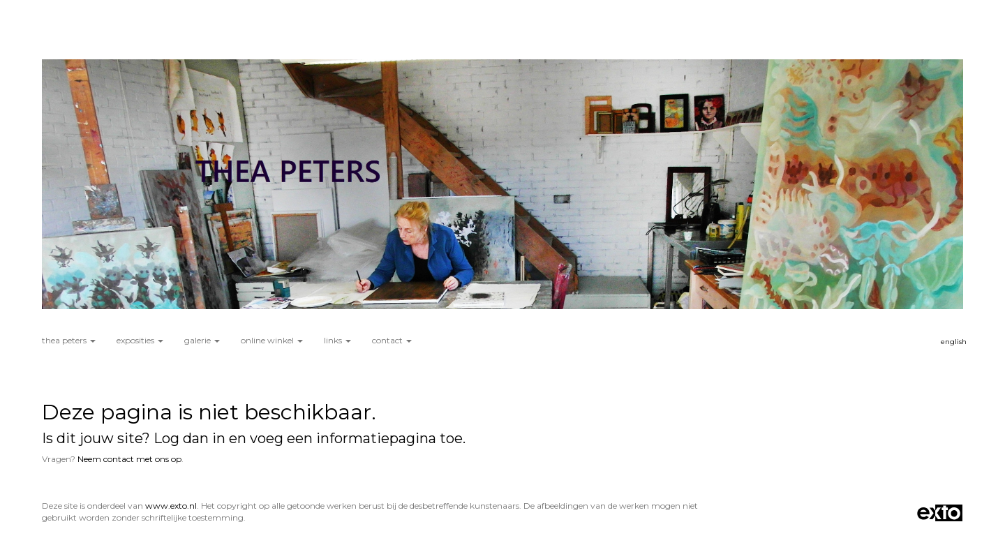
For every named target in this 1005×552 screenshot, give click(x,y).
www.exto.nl (171, 505)
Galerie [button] (202, 340)
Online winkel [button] (272, 340)
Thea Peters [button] (69, 340)
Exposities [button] (140, 340)
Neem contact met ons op (129, 459)
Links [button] (337, 340)
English (954, 341)
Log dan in (189, 438)
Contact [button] (392, 340)
